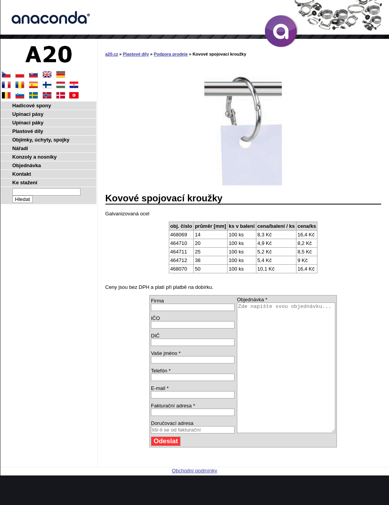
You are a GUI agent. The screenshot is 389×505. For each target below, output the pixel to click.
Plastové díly (136, 54)
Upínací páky (28, 123)
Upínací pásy (28, 114)
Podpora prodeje (170, 54)
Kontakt (21, 174)
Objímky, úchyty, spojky (41, 140)
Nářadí (20, 148)
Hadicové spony (31, 105)
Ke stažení (24, 182)
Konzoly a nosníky (34, 157)
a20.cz (111, 54)
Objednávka (26, 165)
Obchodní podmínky (194, 496)
